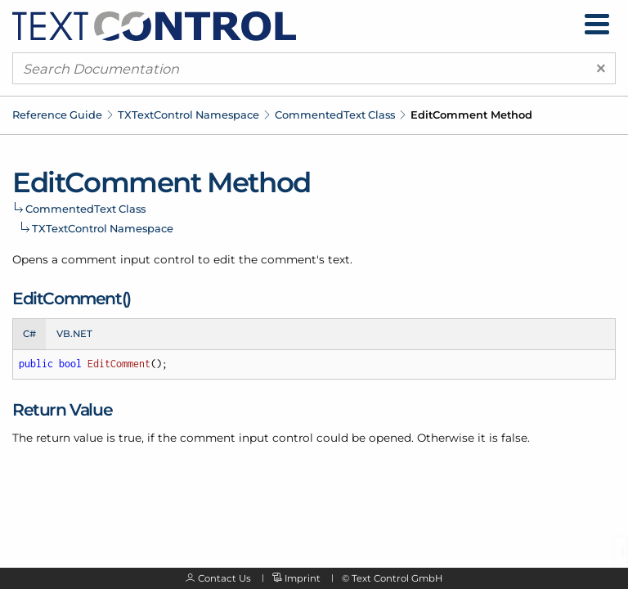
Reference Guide (57, 114)
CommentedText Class (335, 114)
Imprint (303, 578)
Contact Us (224, 578)
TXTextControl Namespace (188, 114)
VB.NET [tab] (74, 333)
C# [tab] (29, 333)
